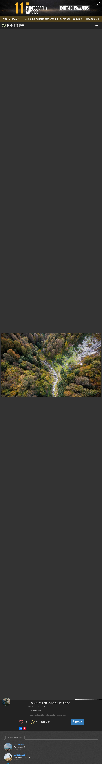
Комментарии (15, 737)
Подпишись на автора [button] (77, 722)
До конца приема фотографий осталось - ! (51, 19)
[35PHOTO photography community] (12, 25)
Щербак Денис (19, 755)
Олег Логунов (19, 744)
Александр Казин (37, 707)
